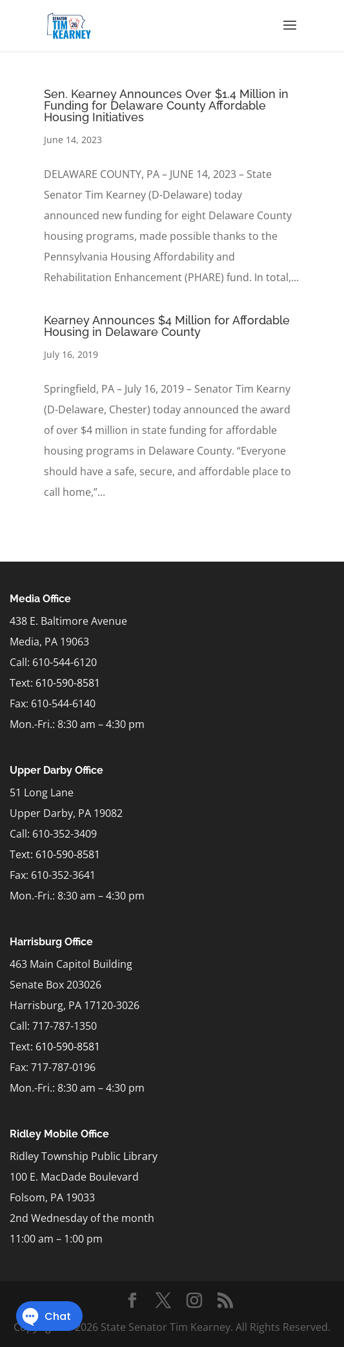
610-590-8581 (67, 683)
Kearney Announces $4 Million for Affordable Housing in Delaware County (167, 326)
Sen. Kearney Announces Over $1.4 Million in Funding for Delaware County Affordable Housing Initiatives (166, 105)
